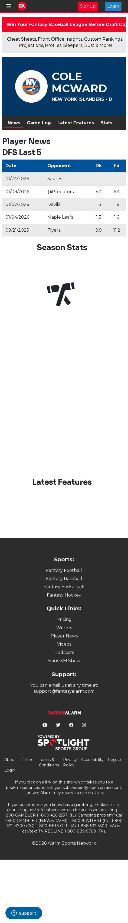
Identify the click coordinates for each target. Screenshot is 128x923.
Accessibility (92, 759)
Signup (88, 6)
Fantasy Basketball (64, 586)
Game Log (39, 122)
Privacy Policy (70, 762)
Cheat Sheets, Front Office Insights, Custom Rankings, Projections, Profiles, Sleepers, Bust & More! (65, 42)
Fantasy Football (64, 570)
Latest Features (75, 122)
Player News (64, 636)
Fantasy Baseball (64, 578)
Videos (64, 644)
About (10, 759)
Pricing (64, 619)
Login (113, 6)
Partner (28, 759)
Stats (106, 122)
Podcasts (64, 652)
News (14, 122)
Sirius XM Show (64, 660)
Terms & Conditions (49, 762)
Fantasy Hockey (64, 595)
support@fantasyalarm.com (64, 691)
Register (116, 759)
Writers (64, 627)
